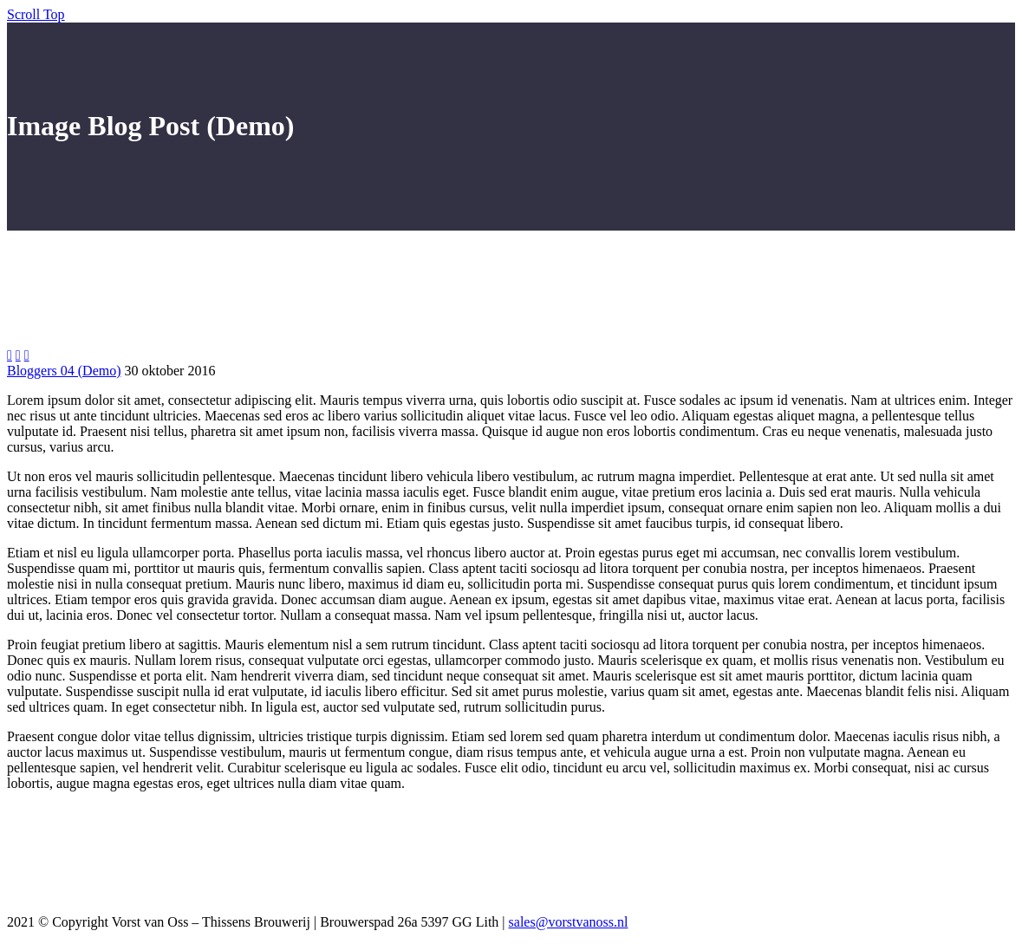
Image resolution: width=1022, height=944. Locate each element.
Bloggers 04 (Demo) (64, 370)
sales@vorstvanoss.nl (568, 922)
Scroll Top (36, 14)
